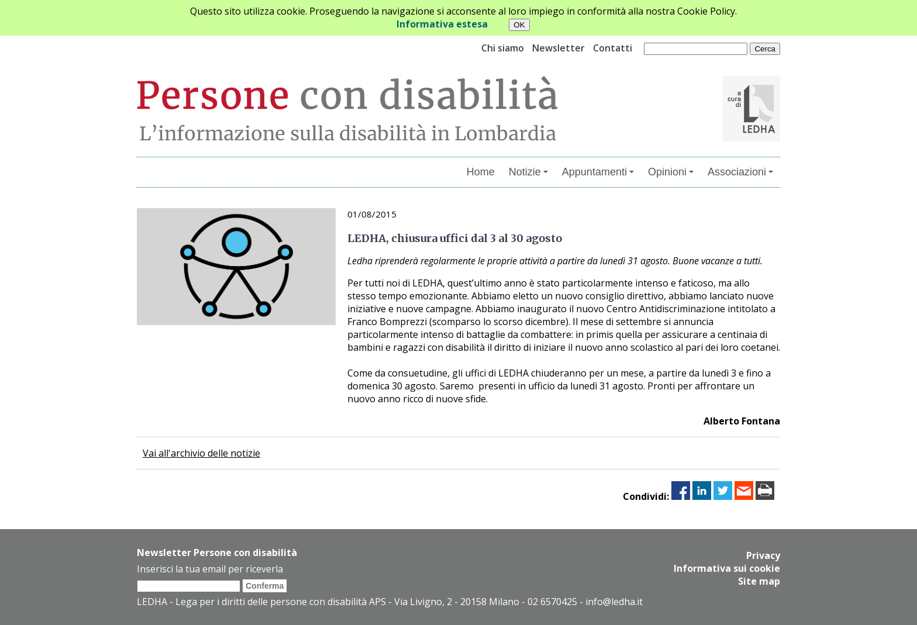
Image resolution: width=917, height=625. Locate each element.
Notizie (528, 172)
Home (481, 172)
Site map (759, 581)
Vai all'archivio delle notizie (201, 453)
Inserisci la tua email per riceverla (210, 568)
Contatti (612, 48)
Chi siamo (502, 48)
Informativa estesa (442, 24)
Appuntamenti (598, 172)
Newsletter (558, 48)
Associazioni (740, 172)
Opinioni (671, 172)
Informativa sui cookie (727, 568)
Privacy (763, 555)
